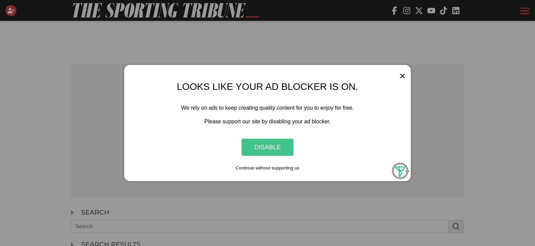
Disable (267, 147)
